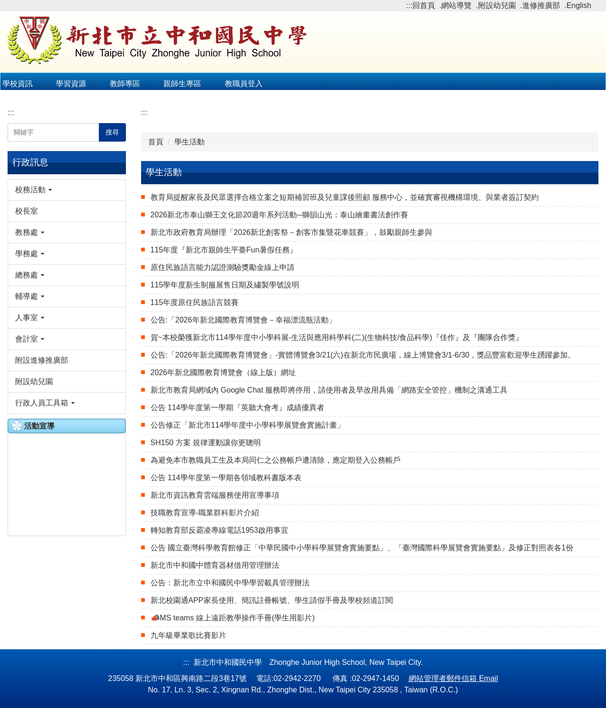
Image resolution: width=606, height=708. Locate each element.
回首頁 (423, 5)
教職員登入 (244, 84)
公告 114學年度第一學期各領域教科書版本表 (226, 478)
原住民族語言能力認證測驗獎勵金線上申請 (222, 267)
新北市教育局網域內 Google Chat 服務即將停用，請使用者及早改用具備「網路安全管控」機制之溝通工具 (329, 390)
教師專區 (125, 84)
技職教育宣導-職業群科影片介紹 (205, 513)
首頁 (155, 142)
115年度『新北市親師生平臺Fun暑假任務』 (224, 250)
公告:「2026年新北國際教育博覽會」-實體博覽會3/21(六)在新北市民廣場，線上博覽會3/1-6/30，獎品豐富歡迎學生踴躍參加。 (363, 355)
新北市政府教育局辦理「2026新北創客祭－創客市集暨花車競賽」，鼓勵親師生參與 (292, 232)
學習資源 (71, 84)
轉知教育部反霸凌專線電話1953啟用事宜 (220, 530)
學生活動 (189, 142)
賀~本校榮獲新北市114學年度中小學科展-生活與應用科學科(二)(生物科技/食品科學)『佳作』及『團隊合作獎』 (337, 337)
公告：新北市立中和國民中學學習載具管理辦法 (230, 583)
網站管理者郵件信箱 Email (453, 678)
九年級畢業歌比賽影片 (188, 635)
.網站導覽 (455, 5)
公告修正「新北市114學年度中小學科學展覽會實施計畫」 (248, 425)
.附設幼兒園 (496, 5)
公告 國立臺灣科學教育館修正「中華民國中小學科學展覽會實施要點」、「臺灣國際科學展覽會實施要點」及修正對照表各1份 (362, 548)
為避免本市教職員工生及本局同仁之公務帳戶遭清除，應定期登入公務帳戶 (276, 460)
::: (409, 5)
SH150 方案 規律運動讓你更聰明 (206, 443)
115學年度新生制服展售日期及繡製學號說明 (225, 285)
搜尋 (112, 132)
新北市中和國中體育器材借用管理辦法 (215, 565)
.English (577, 5)
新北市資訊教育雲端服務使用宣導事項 (215, 495)
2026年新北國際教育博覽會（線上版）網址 (223, 372)
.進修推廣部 (540, 5)
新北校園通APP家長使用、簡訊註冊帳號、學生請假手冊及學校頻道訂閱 (272, 600)
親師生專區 (182, 84)
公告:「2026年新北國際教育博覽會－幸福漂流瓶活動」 (243, 320)
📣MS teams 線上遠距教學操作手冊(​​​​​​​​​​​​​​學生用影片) (233, 618)
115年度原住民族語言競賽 (195, 302)
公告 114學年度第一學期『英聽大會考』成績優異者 (237, 407)
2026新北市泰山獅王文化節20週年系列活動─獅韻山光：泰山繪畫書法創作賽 (280, 215)
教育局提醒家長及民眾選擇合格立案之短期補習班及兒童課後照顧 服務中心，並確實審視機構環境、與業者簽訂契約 (345, 197)
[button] (66, 189)
